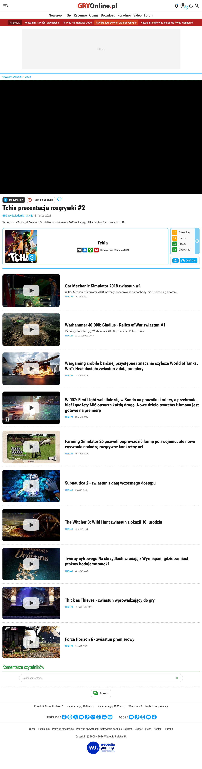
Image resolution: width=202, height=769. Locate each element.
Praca (148, 728)
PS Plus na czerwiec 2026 (77, 22)
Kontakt (158, 728)
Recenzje (80, 15)
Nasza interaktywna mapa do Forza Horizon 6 (167, 22)
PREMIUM (14, 22)
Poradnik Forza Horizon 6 (48, 706)
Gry (69, 15)
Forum (148, 15)
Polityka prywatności (87, 728)
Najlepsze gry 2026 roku (80, 706)
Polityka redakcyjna (63, 728)
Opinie (94, 15)
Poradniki (124, 15)
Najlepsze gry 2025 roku (111, 706)
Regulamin (44, 728)
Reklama (127, 728)
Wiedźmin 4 (135, 706)
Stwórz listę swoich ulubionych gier (116, 22)
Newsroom (56, 15)
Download (108, 15)
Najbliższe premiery (156, 706)
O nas (32, 728)
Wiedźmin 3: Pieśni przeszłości (42, 22)
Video (137, 15)
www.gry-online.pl (12, 76)
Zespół (138, 728)
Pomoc (169, 728)
